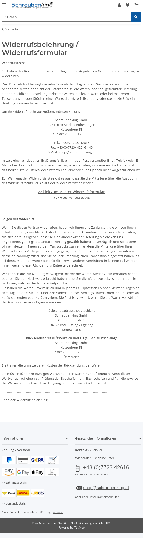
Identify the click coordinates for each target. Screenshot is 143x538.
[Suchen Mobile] (66, 17)
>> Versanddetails (14, 503)
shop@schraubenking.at (106, 487)
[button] (119, 4)
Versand (58, 512)
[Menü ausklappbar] (4, 3)
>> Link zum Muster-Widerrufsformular (71, 191)
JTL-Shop (79, 527)
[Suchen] (136, 17)
